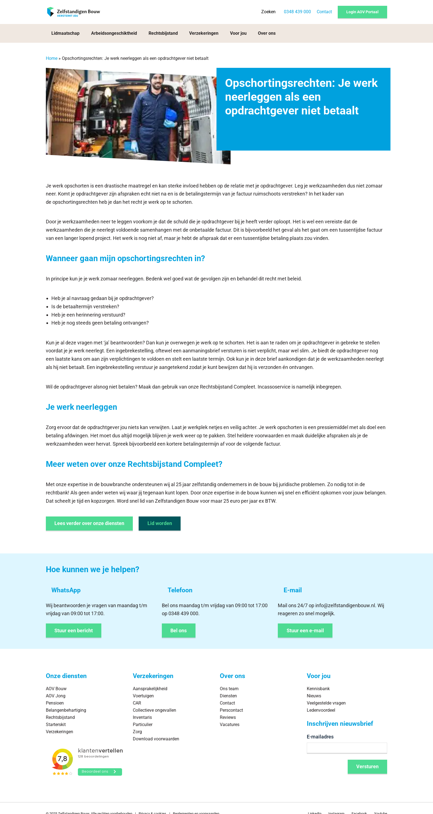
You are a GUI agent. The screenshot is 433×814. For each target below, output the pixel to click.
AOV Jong (55, 695)
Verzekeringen (203, 33)
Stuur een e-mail (305, 630)
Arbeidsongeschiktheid (114, 33)
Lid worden (159, 523)
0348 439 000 (297, 11)
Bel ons (178, 630)
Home (51, 58)
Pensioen (55, 703)
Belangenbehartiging (66, 710)
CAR (137, 703)
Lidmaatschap (65, 33)
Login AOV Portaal (362, 12)
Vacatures (229, 724)
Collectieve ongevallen (154, 710)
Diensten (228, 695)
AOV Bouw (56, 688)
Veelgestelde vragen (326, 703)
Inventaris (142, 717)
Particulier (142, 724)
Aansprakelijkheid (150, 688)
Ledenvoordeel (321, 710)
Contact (324, 11)
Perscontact (231, 710)
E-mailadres (320, 737)
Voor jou (238, 33)
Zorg (137, 731)
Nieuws (314, 695)
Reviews (228, 717)
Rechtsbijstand (163, 33)
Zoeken (268, 11)
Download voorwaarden (156, 738)
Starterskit (56, 724)
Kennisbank (318, 688)
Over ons (267, 33)
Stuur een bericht (73, 630)
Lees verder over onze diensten (89, 523)
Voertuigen (143, 695)
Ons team (229, 688)
